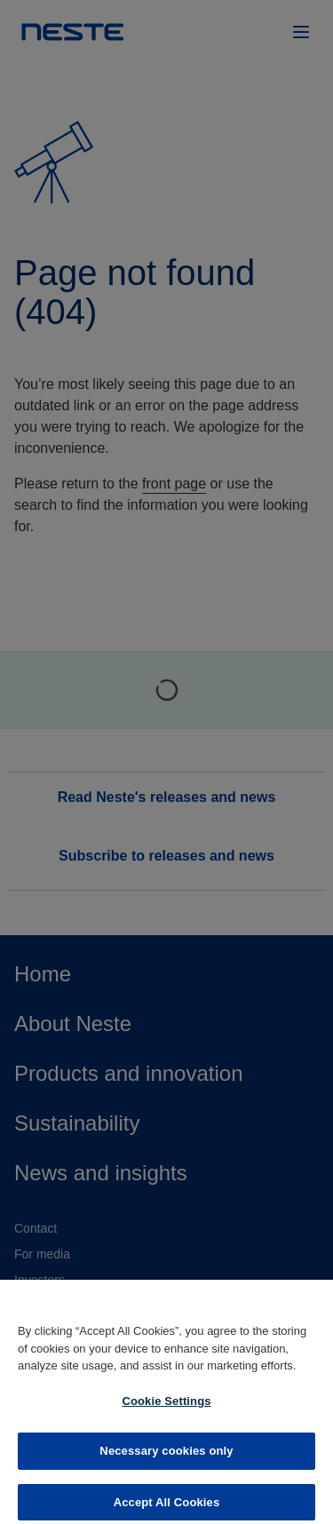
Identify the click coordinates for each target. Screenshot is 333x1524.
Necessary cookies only (166, 1458)
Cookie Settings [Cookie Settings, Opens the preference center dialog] (166, 1408)
